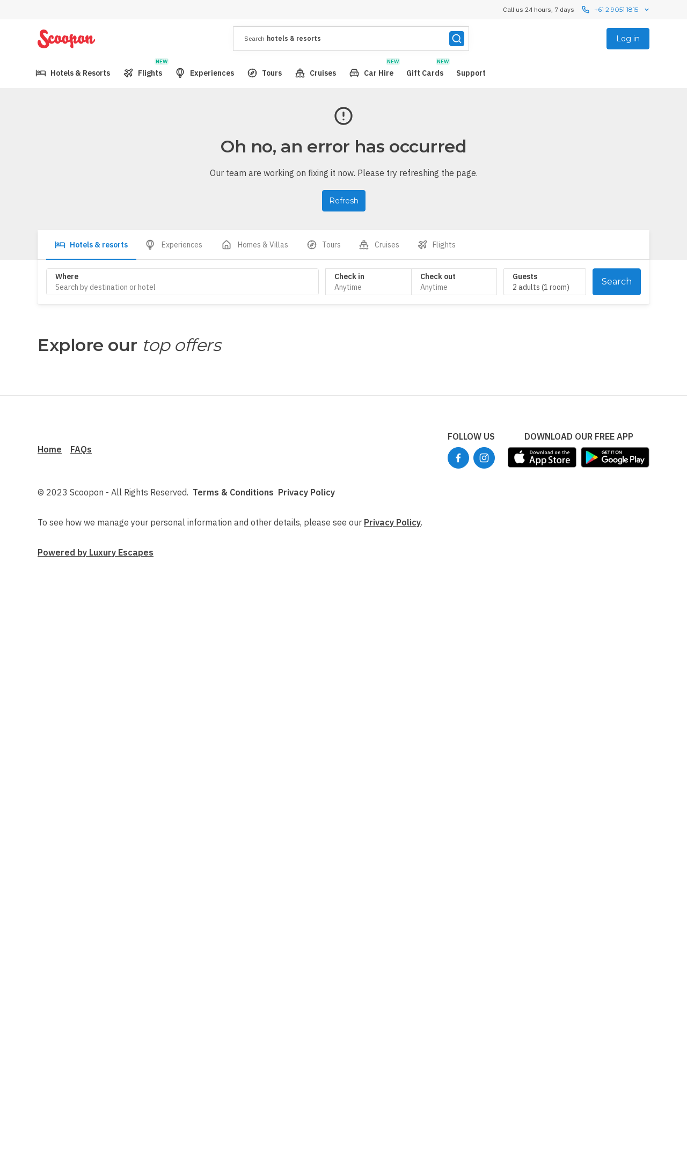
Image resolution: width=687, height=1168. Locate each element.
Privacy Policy (306, 492)
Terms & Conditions (233, 492)
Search (617, 281)
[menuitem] (72, 73)
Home (50, 449)
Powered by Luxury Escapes (96, 552)
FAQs (81, 449)
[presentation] (351, 38)
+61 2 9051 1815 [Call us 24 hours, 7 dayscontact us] (616, 9)
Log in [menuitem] (628, 38)
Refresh (344, 201)
